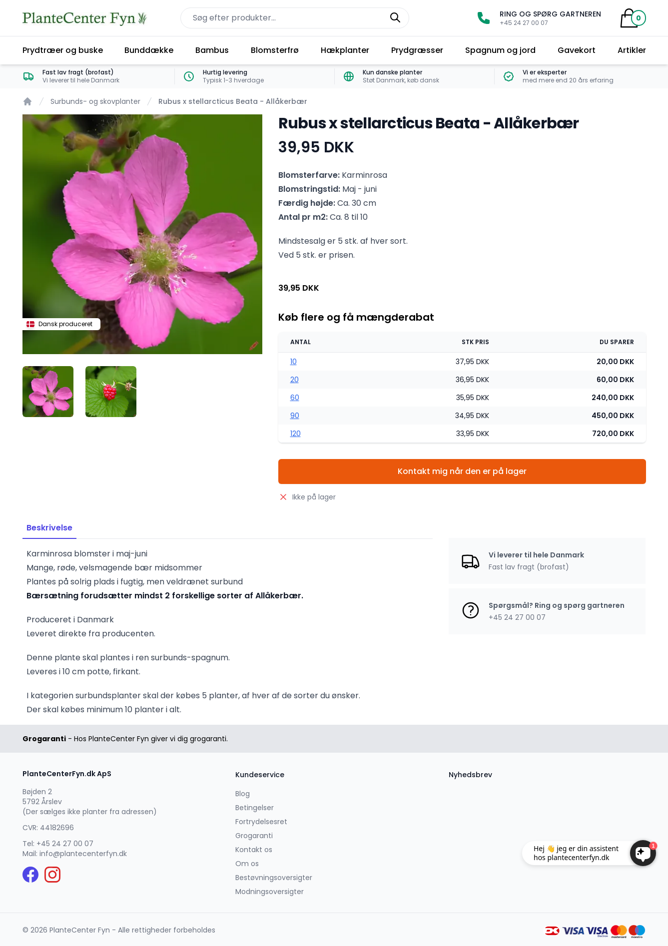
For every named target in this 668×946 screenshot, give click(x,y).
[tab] (47, 391)
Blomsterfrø (275, 50)
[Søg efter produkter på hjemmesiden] (294, 17)
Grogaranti (254, 836)
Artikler (632, 50)
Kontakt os (253, 850)
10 (293, 362)
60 (294, 398)
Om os (247, 864)
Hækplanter (345, 50)
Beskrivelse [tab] (49, 527)
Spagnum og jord (500, 50)
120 (295, 434)
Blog (242, 794)
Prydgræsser (417, 50)
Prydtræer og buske (62, 50)
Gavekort (577, 50)
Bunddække (148, 50)
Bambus (212, 50)
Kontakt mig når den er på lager (462, 471)
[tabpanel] (142, 234)
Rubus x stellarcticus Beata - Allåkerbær (232, 101)
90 (294, 416)
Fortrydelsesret (261, 822)
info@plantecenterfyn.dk (83, 854)
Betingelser (254, 808)
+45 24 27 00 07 (64, 844)
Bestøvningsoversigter (273, 878)
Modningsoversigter (269, 892)
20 (294, 380)
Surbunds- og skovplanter (95, 101)
